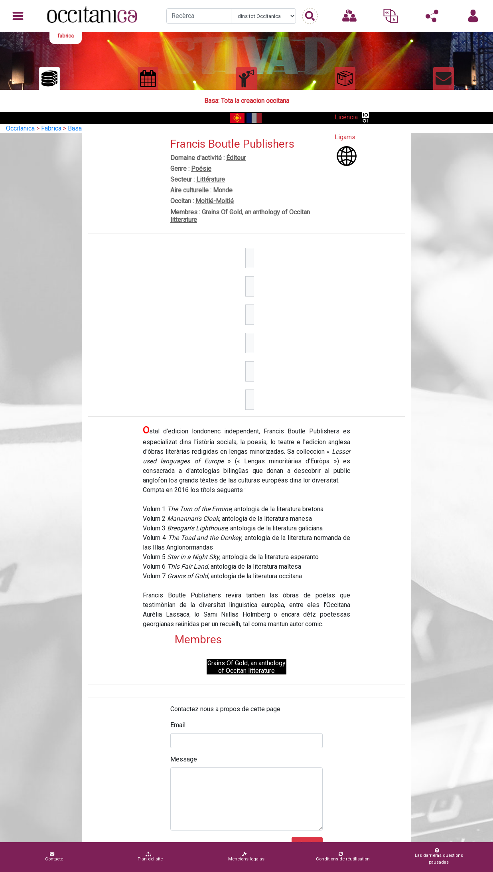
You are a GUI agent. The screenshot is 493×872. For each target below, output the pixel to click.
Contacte (54, 857)
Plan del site (150, 857)
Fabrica (51, 128)
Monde (223, 190)
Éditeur (236, 158)
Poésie (201, 168)
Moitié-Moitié (214, 201)
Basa (75, 128)
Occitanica (20, 128)
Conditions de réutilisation (343, 857)
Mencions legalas (246, 857)
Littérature (210, 179)
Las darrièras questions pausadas (437, 856)
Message (183, 759)
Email (177, 725)
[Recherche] (198, 16)
